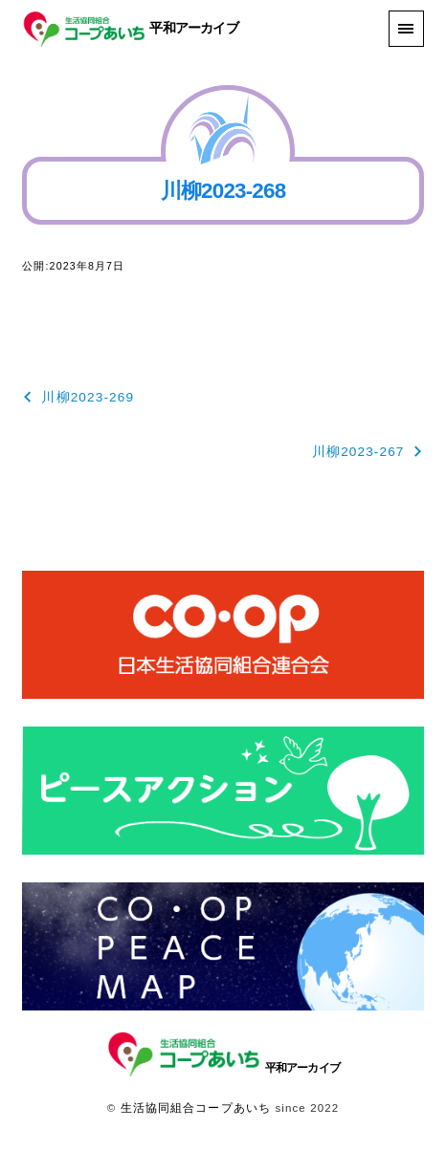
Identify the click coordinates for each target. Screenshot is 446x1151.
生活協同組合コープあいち (196, 1108)
